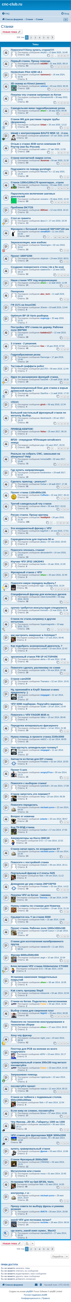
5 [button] (43, 37)
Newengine (45, 245)
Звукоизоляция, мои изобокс (29, 242)
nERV (42, 1054)
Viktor (43, 717)
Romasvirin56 (46, 97)
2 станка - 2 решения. (24, 343)
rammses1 (45, 74)
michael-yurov (47, 807)
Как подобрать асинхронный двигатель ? (36, 645)
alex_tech (45, 294)
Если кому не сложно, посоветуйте (32, 1110)
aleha (42, 659)
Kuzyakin (44, 908)
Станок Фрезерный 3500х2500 (29, 1159)
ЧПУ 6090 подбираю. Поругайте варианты (37, 704)
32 (55, 237)
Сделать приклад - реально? (29, 481)
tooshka (44, 1222)
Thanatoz (44, 681)
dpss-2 (43, 221)
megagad (44, 695)
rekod (43, 506)
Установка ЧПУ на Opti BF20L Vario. (32, 1181)
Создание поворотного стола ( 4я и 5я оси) (37, 267)
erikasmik (44, 993)
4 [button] (39, 37)
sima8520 (45, 231)
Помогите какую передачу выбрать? (33, 583)
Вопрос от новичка (22, 816)
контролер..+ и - (20, 1193)
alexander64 (46, 552)
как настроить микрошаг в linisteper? (34, 635)
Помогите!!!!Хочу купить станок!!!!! (32, 49)
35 (67, 237)
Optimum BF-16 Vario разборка (29, 315)
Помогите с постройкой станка (30, 862)
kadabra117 (46, 332)
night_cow (45, 1038)
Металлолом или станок (26, 1171)
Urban (43, 125)
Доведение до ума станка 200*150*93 (33, 883)
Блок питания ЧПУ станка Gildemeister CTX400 (39, 966)
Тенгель (43, 897)
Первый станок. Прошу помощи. (31, 61)
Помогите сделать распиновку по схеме (35, 667)
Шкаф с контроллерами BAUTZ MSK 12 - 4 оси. (40, 133)
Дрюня (43, 1151)
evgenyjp (44, 318)
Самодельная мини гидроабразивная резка (38, 108)
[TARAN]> (45, 1162)
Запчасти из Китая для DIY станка (31, 759)
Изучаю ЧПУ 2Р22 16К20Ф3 (27, 561)
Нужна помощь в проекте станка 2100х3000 (37, 736)
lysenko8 (44, 786)
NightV (43, 1013)
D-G (41, 840)
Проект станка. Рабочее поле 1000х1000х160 (38, 928)
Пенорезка (17, 291)
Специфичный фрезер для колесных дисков (38, 594)
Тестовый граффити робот (27, 366)
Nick (41, 638)
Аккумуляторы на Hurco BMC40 (30, 838)
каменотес (45, 269)
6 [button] (48, 37)
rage (42, 586)
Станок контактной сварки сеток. (31, 157)
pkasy (43, 542)
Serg (42, 796)
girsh (42, 404)
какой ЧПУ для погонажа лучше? (31, 1219)
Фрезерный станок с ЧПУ (26, 572)
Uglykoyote (45, 1077)
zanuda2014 (44, 1124)
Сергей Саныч (47, 931)
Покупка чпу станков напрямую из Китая (36, 94)
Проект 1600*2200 (21, 255)
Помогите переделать (24, 804)
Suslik (43, 706)
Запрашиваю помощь (24, 1074)
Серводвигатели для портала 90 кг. (32, 539)
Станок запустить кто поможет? (30, 794)
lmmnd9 (44, 610)
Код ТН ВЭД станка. (23, 827)
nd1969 (44, 63)
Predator (44, 761)
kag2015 (44, 531)
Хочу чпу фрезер (21, 1035)
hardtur (43, 830)
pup (42, 445)
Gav (42, 346)
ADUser (44, 210)
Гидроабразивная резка (25, 354)
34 (63, 237)
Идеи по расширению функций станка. (35, 376)
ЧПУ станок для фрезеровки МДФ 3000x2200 (38, 1135)
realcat (43, 1088)
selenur (44, 86)
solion (43, 149)
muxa (42, 1173)
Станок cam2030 (21, 678)
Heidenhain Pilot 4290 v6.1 (26, 72)
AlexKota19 (45, 418)
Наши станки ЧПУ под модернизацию (34, 280)
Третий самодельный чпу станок (31, 503)
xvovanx (44, 199)
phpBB (29, 1291)
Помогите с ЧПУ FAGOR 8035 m (30, 714)
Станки (7, 26)
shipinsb (44, 258)
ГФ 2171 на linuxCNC (23, 304)
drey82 (43, 52)
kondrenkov (45, 472)
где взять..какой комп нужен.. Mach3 (33, 1230)
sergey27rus (46, 772)
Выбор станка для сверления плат (32, 1010)
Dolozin (43, 865)
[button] (52, 37)
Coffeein (44, 495)
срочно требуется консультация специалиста (39, 607)
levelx (43, 564)
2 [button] (31, 37)
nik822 (43, 739)
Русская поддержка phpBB (35, 1295)
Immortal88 (45, 459)
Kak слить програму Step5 (27, 990)
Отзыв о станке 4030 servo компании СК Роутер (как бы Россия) (35, 145)
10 (67, 523)
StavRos (44, 393)
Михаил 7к (45, 171)
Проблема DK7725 (22, 207)
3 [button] (35, 37)
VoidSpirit (45, 517)
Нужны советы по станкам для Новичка (35, 905)
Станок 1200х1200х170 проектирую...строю (37, 182)
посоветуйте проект (23, 1086)
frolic (42, 919)
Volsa (43, 431)
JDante (43, 307)
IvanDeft (44, 379)
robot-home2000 (48, 597)
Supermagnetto (47, 624)
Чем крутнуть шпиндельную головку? (34, 747)
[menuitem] (5, 13)
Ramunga (44, 357)
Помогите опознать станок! (27, 550)
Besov (43, 1113)
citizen (15, 401)
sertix (42, 670)
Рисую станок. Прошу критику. (29, 514)
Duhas (43, 484)
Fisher (43, 1004)
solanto (43, 819)
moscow (44, 185)
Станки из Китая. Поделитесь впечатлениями (39, 1001)
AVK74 (43, 1211)
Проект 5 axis (19, 769)
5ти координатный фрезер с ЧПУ (31, 528)
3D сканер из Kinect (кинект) (28, 83)
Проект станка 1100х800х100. (28, 492)
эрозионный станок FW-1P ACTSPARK (34, 656)
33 (59, 237)
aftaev (43, 111)
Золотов (44, 160)
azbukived (44, 135)
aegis (42, 957)
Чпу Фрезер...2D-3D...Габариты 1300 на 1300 (38, 1121)
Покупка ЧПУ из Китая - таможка (31, 895)
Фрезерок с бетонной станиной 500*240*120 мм (40, 229)
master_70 (45, 1138)
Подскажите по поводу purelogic (31, 169)
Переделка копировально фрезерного (34, 725)
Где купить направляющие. (28, 470)
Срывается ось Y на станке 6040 (31, 917)
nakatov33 (45, 947)
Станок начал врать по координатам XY (35, 848)
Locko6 (43, 648)
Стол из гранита (21, 218)
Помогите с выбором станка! (29, 783)
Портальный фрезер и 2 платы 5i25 (33, 873)
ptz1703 (44, 369)
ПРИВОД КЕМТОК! (22, 429)
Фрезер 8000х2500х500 (25, 955)
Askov (43, 728)
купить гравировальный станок (30, 1148)
